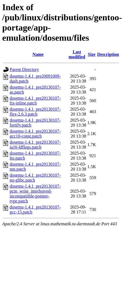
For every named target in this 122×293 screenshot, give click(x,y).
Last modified (76, 54)
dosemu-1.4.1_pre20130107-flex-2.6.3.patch (35, 111)
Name (38, 54)
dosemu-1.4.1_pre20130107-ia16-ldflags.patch (35, 144)
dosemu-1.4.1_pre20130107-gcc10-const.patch (35, 133)
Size (92, 54)
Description (108, 54)
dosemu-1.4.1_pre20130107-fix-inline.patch (35, 100)
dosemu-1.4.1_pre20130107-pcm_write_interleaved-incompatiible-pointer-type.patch (35, 193)
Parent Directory (24, 69)
